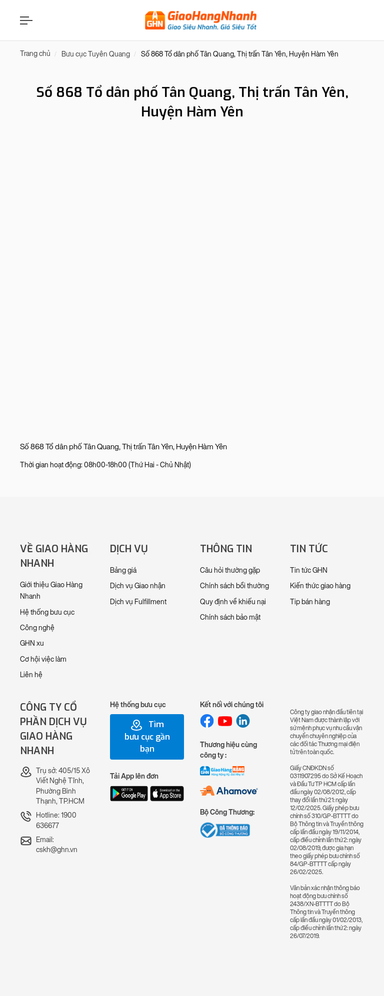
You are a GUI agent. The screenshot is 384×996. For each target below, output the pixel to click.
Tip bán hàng (310, 602)
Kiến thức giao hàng (320, 586)
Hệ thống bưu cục (47, 612)
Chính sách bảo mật (230, 617)
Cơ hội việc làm (43, 659)
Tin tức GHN (309, 570)
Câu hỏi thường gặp (230, 570)
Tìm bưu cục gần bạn (147, 736)
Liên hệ (31, 675)
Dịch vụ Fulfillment (138, 602)
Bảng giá (123, 570)
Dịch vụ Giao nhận (138, 586)
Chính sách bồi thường (234, 586)
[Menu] (25, 20)
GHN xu (32, 643)
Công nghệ (37, 628)
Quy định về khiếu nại (233, 602)
